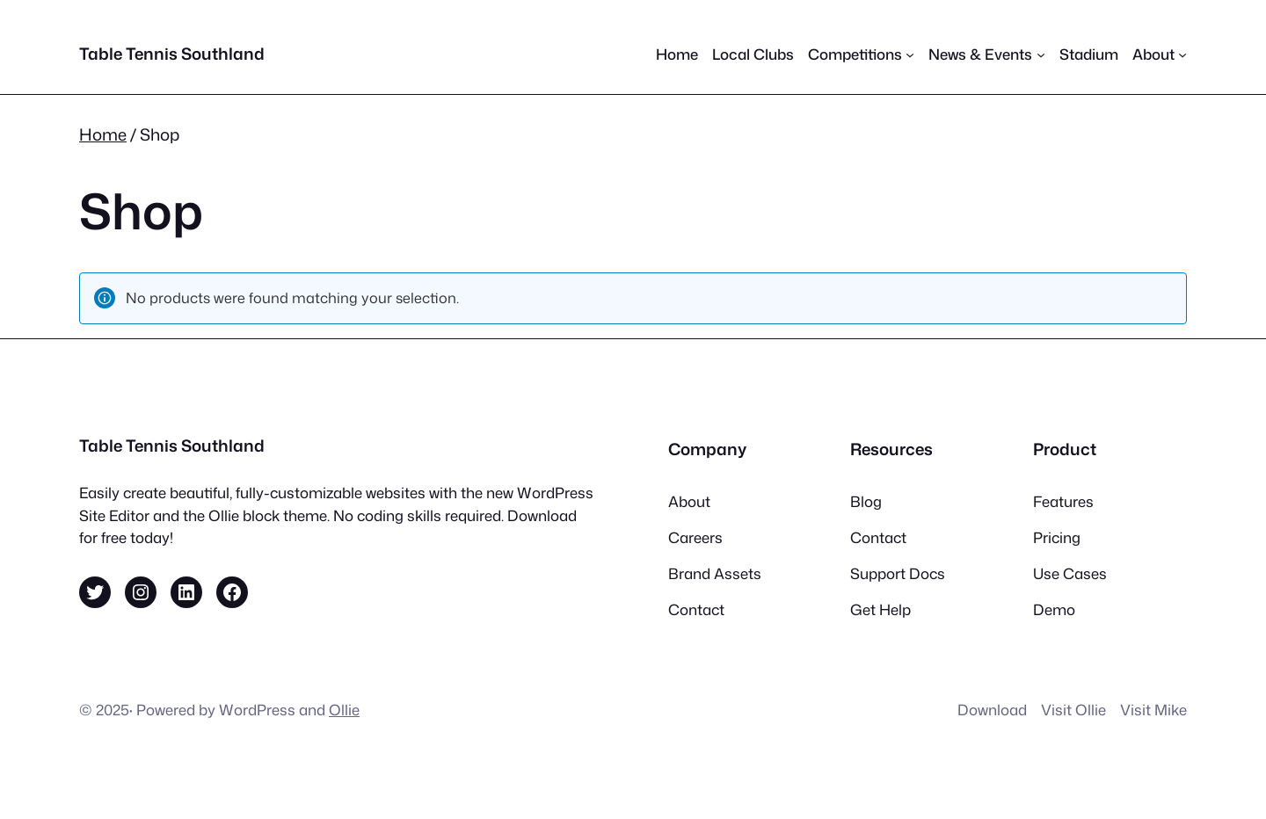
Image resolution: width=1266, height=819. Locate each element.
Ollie (344, 709)
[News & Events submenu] (986, 54)
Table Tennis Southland (172, 53)
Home (103, 134)
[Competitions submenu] (861, 54)
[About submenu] (1159, 54)
